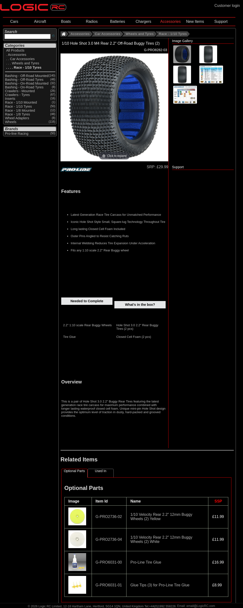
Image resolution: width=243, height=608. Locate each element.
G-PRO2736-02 (109, 517)
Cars (14, 21)
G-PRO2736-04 (109, 539)
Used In (100, 471)
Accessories (170, 21)
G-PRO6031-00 (109, 562)
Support (221, 21)
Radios (92, 21)
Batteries (117, 21)
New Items (195, 21)
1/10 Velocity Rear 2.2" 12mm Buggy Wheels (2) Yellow (161, 516)
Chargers (143, 21)
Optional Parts (74, 471)
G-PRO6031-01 (109, 585)
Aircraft (40, 21)
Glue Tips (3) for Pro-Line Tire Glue (159, 585)
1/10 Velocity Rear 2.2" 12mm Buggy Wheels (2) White (161, 539)
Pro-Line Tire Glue (145, 562)
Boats (66, 21)
